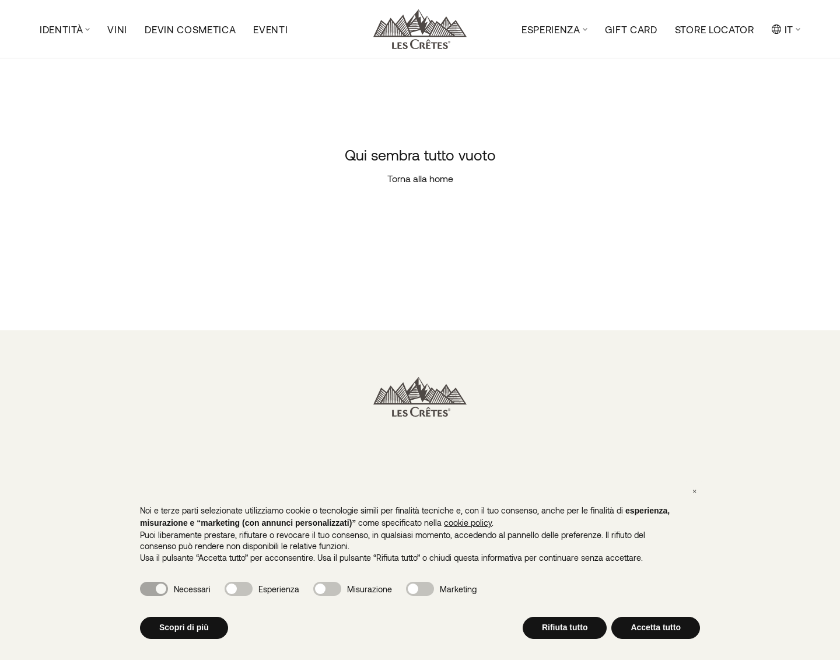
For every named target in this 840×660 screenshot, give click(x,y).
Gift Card (631, 29)
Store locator (714, 29)
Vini (117, 29)
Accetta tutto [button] (656, 627)
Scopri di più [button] (184, 627)
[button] (694, 490)
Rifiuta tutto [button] (565, 627)
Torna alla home (420, 178)
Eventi (270, 29)
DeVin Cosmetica (190, 29)
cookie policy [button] (468, 523)
